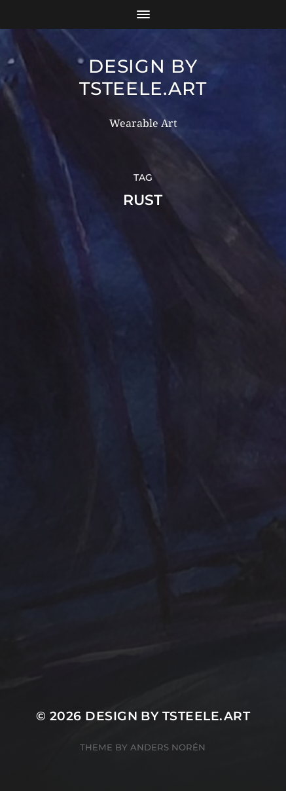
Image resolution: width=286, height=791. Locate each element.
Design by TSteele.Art (143, 77)
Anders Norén (168, 747)
